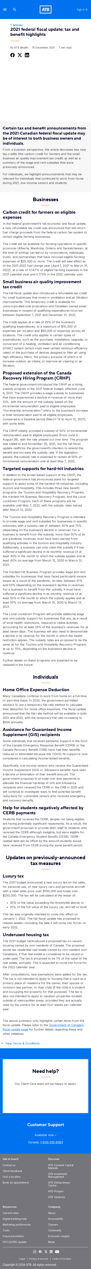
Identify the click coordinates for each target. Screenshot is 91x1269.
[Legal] (22, 1259)
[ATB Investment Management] (57, 1175)
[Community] (54, 1230)
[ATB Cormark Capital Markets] (60, 1167)
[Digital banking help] (15, 1218)
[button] (5, 9)
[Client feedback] (12, 1170)
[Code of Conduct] (62, 1259)
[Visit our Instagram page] (34, 1252)
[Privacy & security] (39, 1259)
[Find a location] (11, 1176)
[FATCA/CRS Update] (15, 1241)
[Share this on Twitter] (19, 55)
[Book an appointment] (16, 1182)
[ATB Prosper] (56, 1191)
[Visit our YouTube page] (56, 1252)
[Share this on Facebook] (12, 55)
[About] (51, 1212)
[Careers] (53, 1224)
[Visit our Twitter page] (45, 1252)
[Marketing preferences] (17, 1224)
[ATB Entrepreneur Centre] (59, 1184)
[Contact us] (9, 1165)
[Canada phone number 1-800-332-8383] (51, 1142)
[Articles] (45, 25)
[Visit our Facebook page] (40, 1252)
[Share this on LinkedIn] (26, 55)
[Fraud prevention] (13, 1236)
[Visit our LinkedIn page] (51, 1252)
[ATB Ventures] (56, 1197)
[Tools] (6, 1230)
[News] (51, 1241)
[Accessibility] (55, 1218)
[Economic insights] (59, 1236)
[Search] (15, 9)
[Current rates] (11, 1212)
